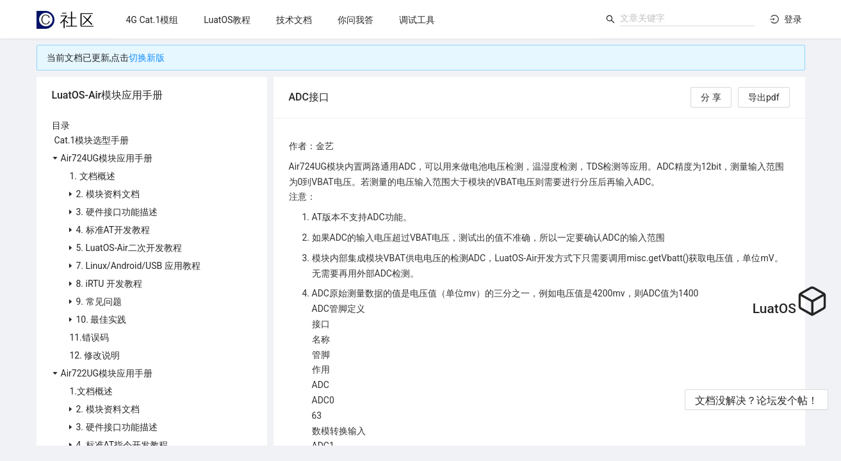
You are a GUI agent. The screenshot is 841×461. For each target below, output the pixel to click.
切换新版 (147, 58)
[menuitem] (152, 20)
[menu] (355, 19)
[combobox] (687, 18)
